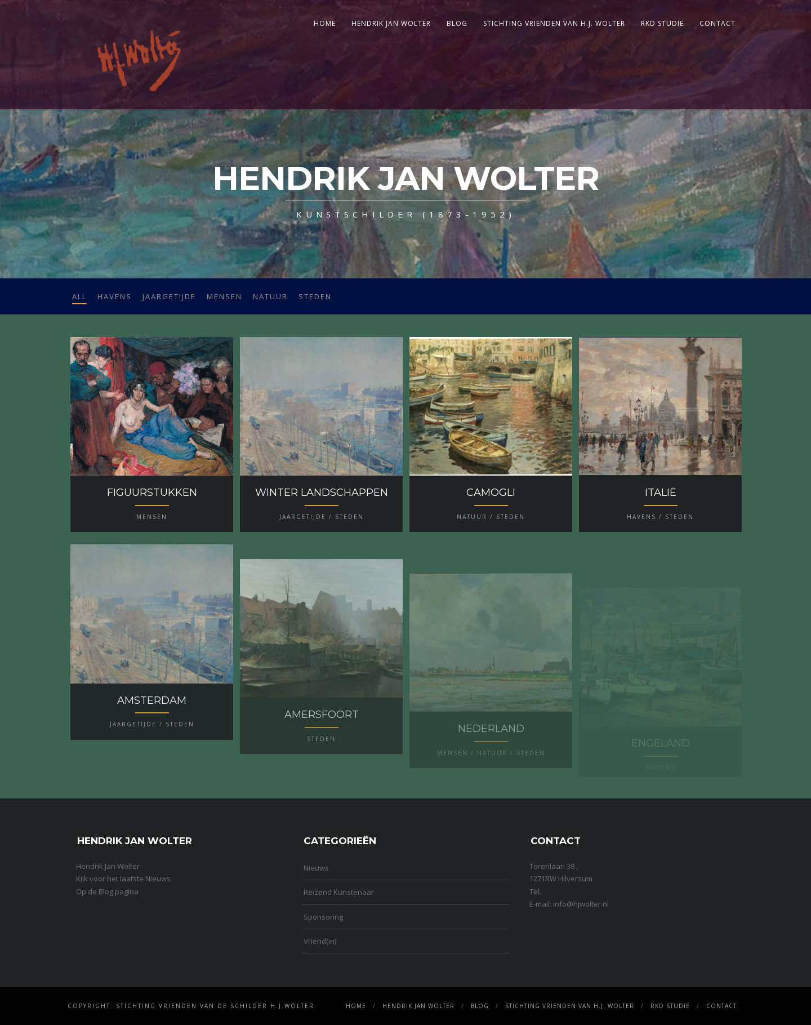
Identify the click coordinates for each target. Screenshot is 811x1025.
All (79, 296)
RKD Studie (662, 23)
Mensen (224, 296)
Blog (457, 23)
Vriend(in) (320, 941)
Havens (114, 296)
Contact (717, 23)
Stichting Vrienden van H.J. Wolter (554, 23)
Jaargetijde (169, 296)
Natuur (270, 296)
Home (325, 23)
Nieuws (316, 868)
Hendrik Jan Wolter (391, 23)
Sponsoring (323, 917)
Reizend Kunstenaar (339, 892)
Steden (315, 296)
